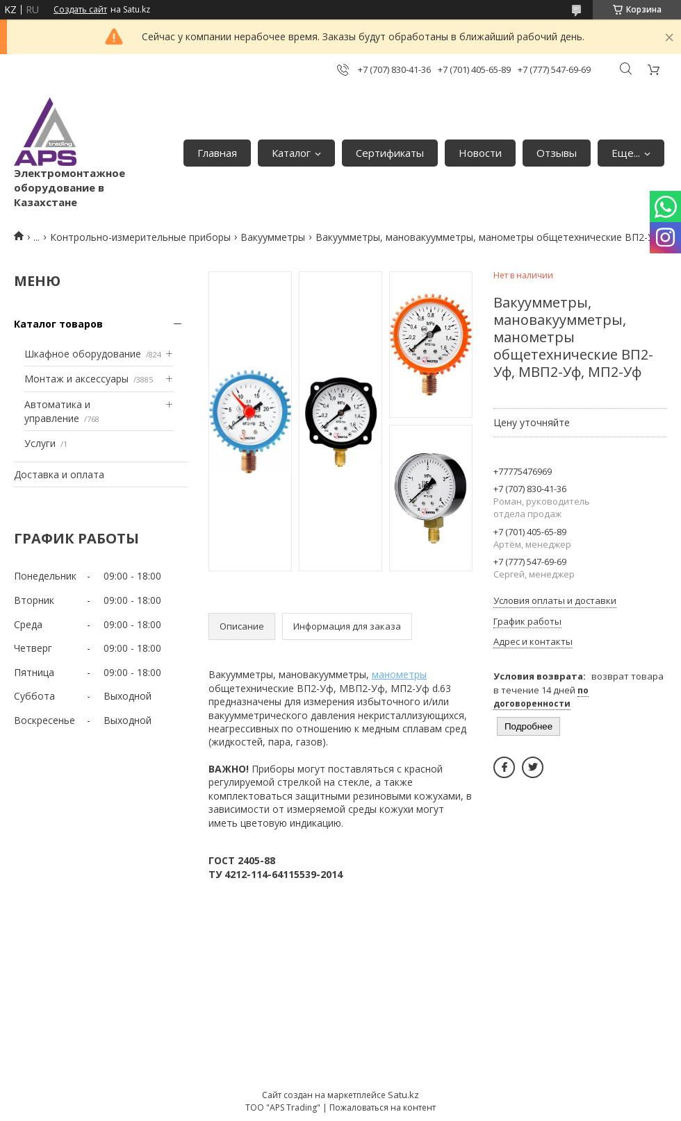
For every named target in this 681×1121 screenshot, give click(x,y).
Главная (217, 153)
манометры (399, 674)
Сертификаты (390, 153)
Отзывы (556, 153)
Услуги (40, 443)
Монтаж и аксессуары (76, 378)
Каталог (291, 153)
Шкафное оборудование (82, 353)
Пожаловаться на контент (382, 1107)
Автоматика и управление (57, 411)
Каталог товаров (58, 323)
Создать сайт (80, 10)
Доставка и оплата (59, 474)
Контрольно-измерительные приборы (140, 237)
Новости (480, 153)
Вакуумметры (272, 237)
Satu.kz (403, 1094)
